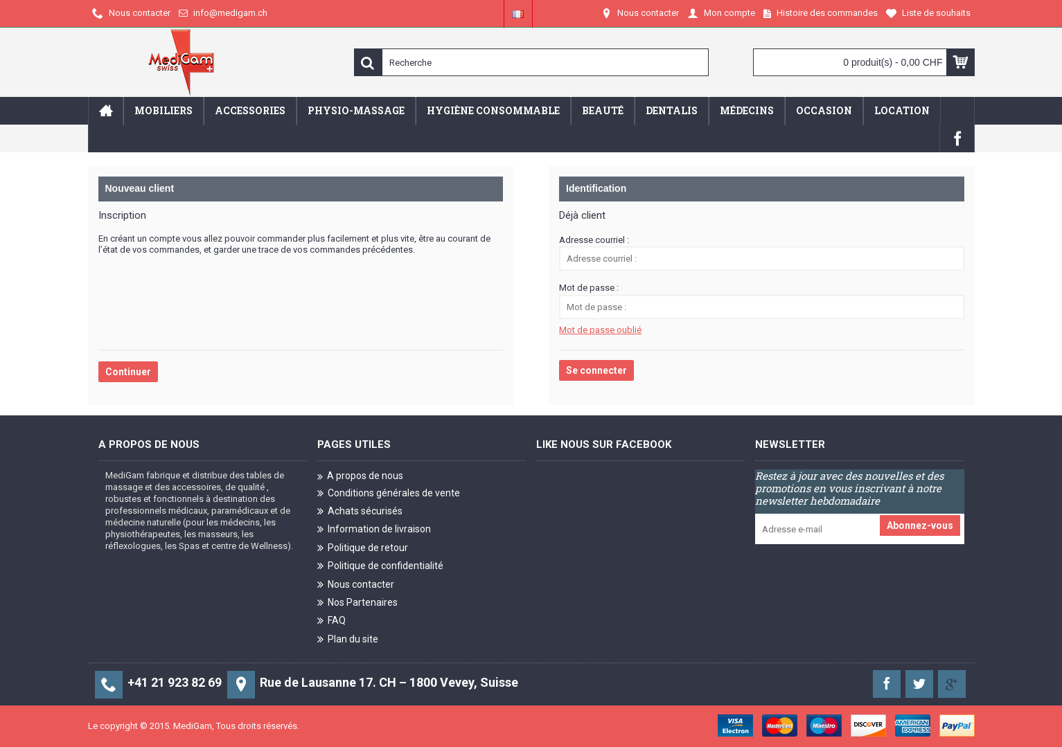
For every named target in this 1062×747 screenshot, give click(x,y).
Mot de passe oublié (600, 330)
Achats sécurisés (359, 512)
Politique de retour (362, 548)
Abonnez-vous (920, 525)
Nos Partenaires (357, 603)
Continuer (128, 371)
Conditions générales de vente (388, 494)
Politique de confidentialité (380, 566)
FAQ (331, 621)
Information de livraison (374, 530)
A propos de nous (360, 476)
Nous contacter (355, 584)
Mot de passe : (589, 287)
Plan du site (347, 640)
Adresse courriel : (594, 240)
